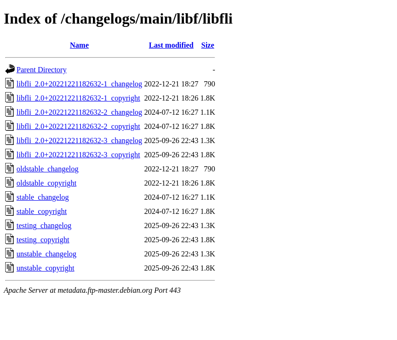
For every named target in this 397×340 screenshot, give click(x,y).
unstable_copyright (45, 268)
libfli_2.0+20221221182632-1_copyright (78, 98)
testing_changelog (44, 225)
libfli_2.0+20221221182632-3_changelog (79, 140)
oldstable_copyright (46, 183)
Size (208, 45)
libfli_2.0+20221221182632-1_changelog (79, 84)
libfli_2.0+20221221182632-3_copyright (78, 155)
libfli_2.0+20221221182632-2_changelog (79, 112)
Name (79, 45)
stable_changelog (43, 197)
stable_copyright (42, 211)
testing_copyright (43, 240)
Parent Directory (41, 70)
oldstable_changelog (48, 169)
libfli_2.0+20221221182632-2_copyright (78, 126)
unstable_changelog (46, 254)
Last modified (171, 45)
